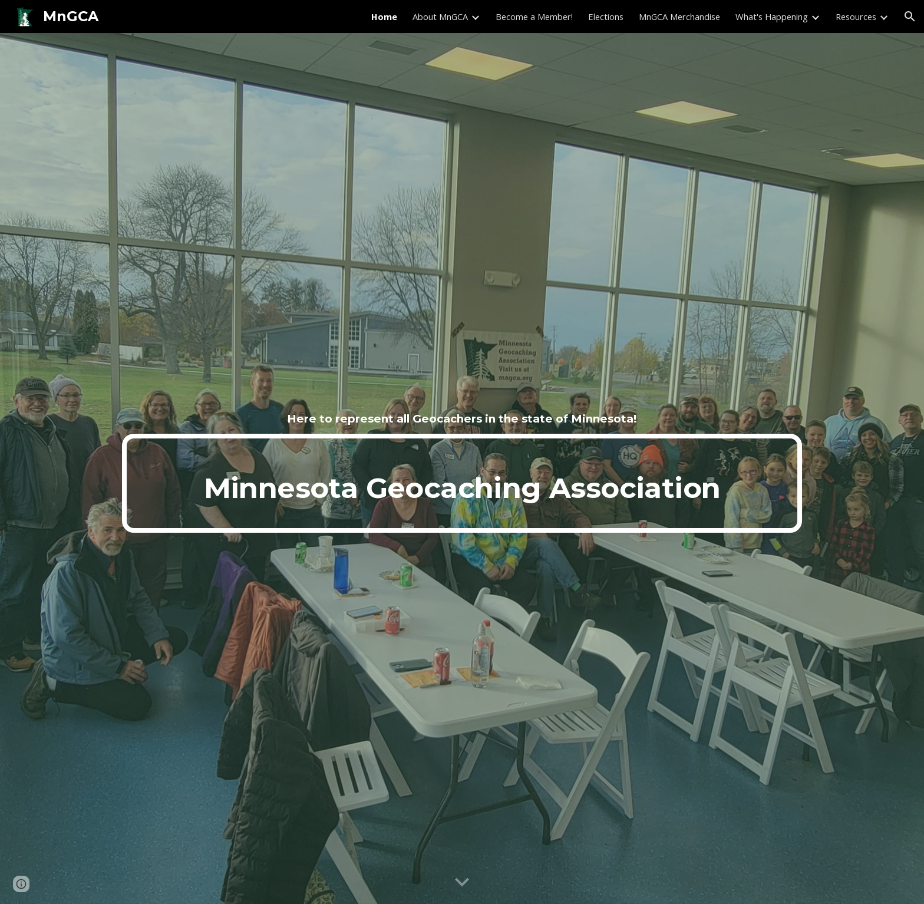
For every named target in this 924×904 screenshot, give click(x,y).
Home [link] (384, 16)
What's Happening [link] (771, 16)
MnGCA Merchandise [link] (679, 16)
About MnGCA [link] (440, 16)
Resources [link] (856, 16)
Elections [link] (605, 16)
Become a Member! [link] (534, 16)
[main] (462, 419)
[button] (910, 16)
